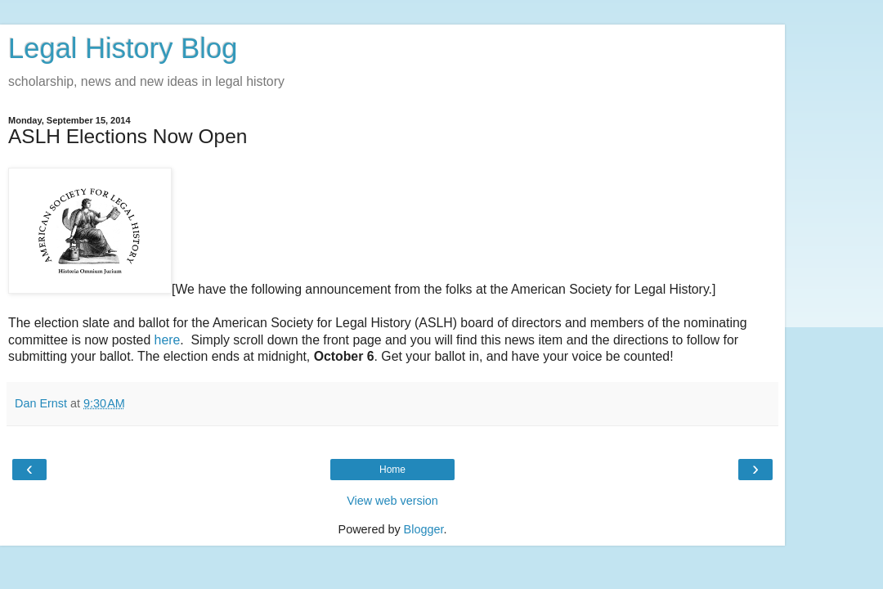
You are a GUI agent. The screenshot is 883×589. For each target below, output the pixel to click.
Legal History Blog (122, 48)
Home (392, 469)
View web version (392, 500)
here (168, 340)
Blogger (424, 529)
